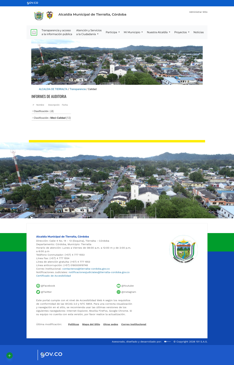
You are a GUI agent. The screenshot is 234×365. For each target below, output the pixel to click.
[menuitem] (34, 32)
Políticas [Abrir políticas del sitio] (73, 324)
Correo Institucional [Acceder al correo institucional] (133, 324)
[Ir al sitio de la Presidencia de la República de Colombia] (50, 15)
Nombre (40, 105)
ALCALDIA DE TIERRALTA (53, 89)
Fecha (65, 105)
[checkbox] (34, 105)
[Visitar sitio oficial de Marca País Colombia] (31, 355)
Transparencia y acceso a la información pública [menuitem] (57, 32)
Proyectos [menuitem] (180, 32)
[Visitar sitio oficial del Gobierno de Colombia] (55, 355)
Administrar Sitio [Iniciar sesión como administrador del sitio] (198, 12)
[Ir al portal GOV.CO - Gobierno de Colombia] (34, 2)
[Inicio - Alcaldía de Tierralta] (38, 15)
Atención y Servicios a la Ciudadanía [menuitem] (89, 32)
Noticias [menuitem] (199, 32)
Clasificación (40, 111)
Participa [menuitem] (112, 32)
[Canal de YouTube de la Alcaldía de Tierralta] (125, 286)
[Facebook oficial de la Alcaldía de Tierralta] (45, 286)
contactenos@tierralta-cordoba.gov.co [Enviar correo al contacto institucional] (86, 268)
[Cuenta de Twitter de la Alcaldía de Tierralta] (44, 292)
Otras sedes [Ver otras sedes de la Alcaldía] (110, 324)
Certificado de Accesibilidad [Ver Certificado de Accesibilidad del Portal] (53, 275)
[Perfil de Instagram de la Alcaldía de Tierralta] (126, 292)
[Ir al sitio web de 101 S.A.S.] (167, 341)
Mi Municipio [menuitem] (132, 32)
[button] (9, 355)
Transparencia (78, 89)
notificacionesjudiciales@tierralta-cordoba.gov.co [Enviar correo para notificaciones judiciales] (99, 272)
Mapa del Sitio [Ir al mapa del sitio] (91, 324)
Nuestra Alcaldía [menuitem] (157, 32)
